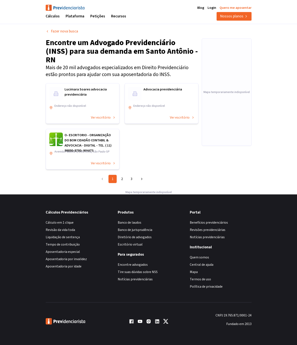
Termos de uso (200, 279)
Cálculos (53, 16)
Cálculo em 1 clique (60, 222)
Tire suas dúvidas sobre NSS (138, 272)
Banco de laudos (129, 222)
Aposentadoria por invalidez (66, 259)
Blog (200, 7)
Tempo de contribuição (63, 244)
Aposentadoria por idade (63, 266)
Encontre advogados (133, 265)
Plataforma (75, 16)
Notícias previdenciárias (135, 279)
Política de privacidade (206, 287)
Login (212, 7)
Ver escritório (103, 117)
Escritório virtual (130, 244)
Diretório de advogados (135, 237)
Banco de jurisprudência (135, 230)
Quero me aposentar (236, 7)
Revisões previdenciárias (207, 230)
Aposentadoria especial (63, 252)
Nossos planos (234, 16)
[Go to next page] (141, 179)
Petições (97, 16)
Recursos (118, 16)
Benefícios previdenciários (209, 222)
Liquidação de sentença (63, 237)
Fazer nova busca (62, 31)
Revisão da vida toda (60, 230)
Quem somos (199, 257)
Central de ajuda (201, 265)
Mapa (194, 272)
